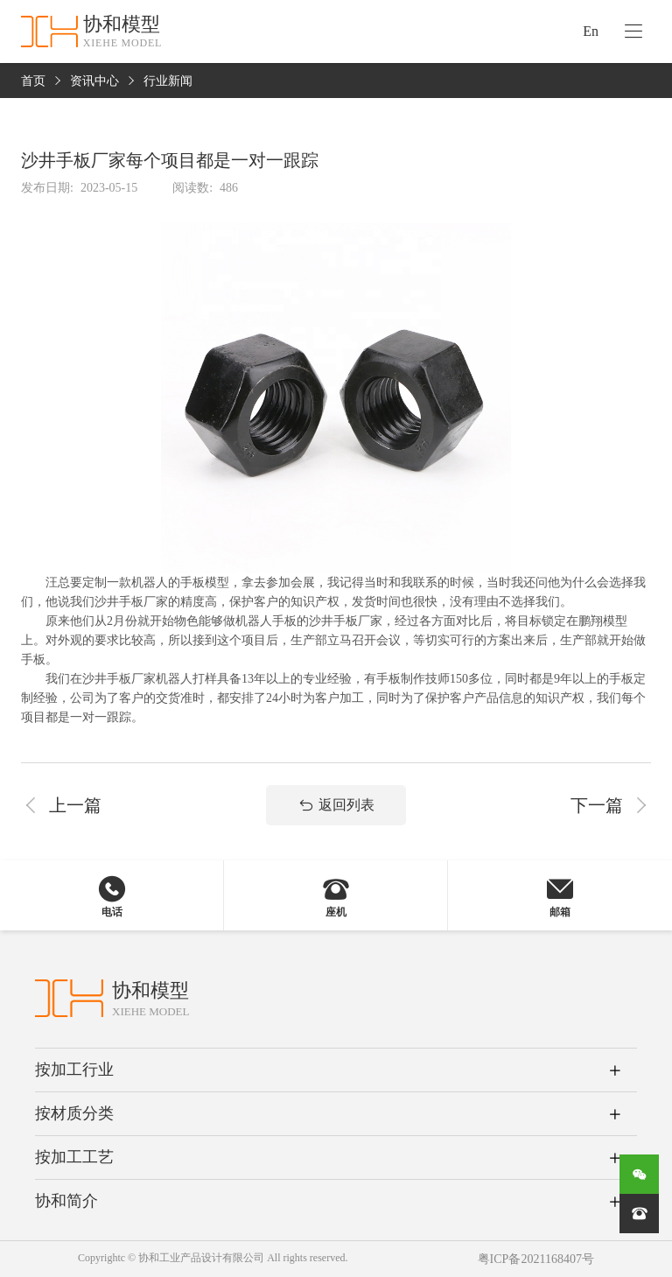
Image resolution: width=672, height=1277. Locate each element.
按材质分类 (74, 1113)
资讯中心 (94, 81)
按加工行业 (74, 1069)
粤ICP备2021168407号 (536, 1259)
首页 (33, 81)
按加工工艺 (74, 1157)
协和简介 (66, 1201)
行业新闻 (168, 81)
